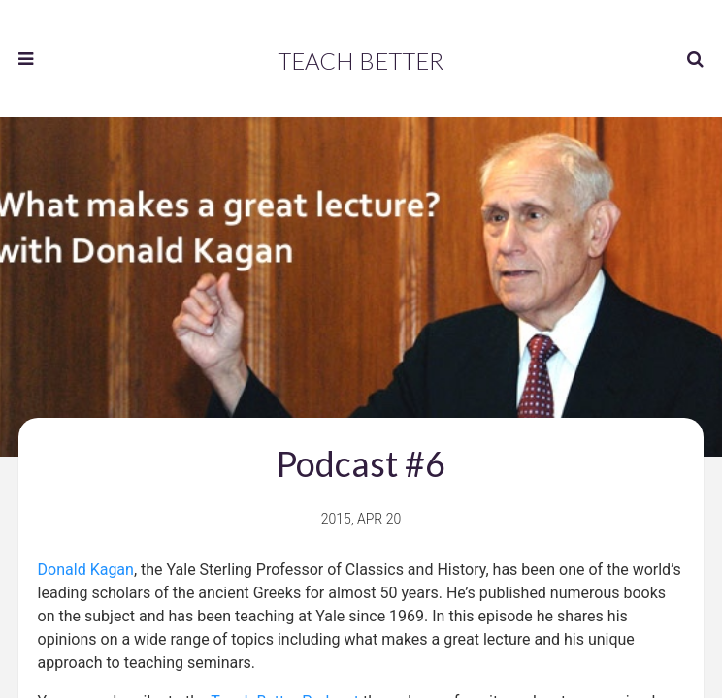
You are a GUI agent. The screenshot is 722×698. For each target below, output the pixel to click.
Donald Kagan (86, 569)
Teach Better (360, 61)
